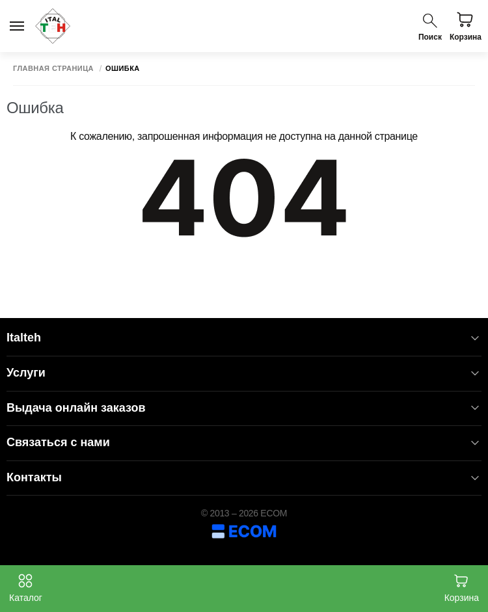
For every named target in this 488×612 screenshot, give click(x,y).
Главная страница (53, 68)
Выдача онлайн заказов (244, 408)
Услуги (244, 373)
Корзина (461, 588)
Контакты (244, 478)
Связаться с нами (244, 442)
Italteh (244, 338)
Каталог (25, 588)
